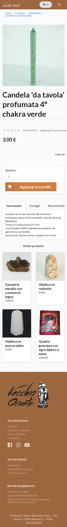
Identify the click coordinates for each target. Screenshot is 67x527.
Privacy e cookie (16, 434)
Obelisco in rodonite (47, 287)
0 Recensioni (30, 130)
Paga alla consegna (18, 491)
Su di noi (12, 426)
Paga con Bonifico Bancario (23, 495)
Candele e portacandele (18, 15)
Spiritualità (35, 13)
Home (8, 13)
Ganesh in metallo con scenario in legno (13, 291)
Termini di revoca (17, 472)
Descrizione (13, 205)
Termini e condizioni (18, 430)
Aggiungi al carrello (28, 186)
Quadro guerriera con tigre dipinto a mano (49, 347)
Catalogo (20, 13)
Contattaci (14, 438)
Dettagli (34, 205)
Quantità (10, 170)
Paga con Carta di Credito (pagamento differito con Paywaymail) (29, 501)
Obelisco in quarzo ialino (14, 343)
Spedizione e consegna (20, 469)
